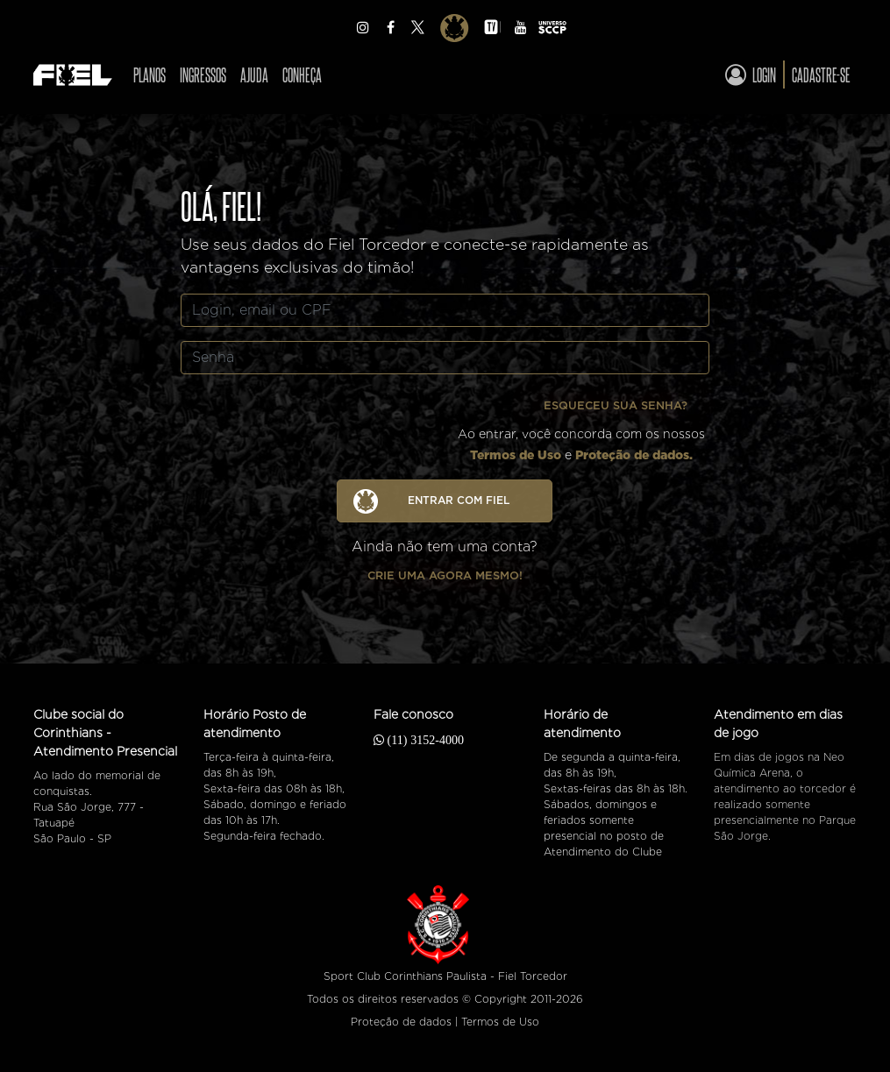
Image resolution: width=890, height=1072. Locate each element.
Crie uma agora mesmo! (445, 575)
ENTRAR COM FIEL (431, 501)
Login (750, 74)
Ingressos (203, 74)
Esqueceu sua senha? (615, 405)
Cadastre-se (821, 74)
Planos (149, 74)
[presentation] (317, 422)
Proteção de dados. (634, 455)
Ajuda (254, 74)
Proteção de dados (401, 1021)
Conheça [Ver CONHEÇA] (302, 74)
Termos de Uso (515, 455)
